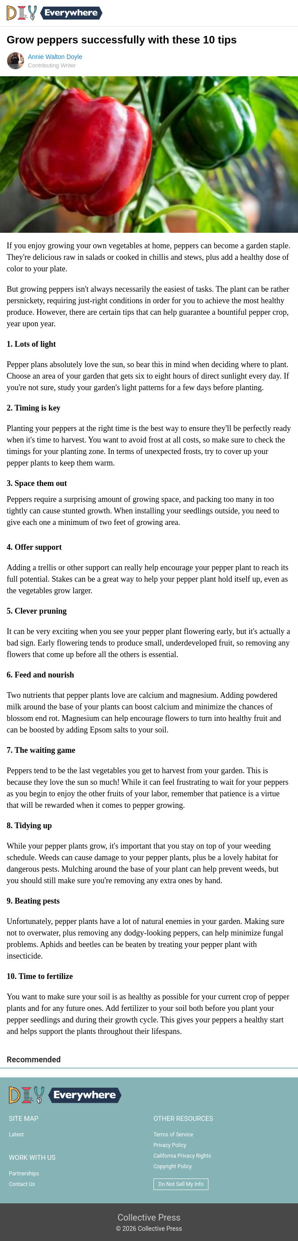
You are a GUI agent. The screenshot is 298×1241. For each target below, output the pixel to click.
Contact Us (22, 1184)
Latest (16, 1134)
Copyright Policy (172, 1166)
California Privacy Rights (182, 1156)
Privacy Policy (169, 1145)
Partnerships (24, 1174)
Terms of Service (173, 1134)
